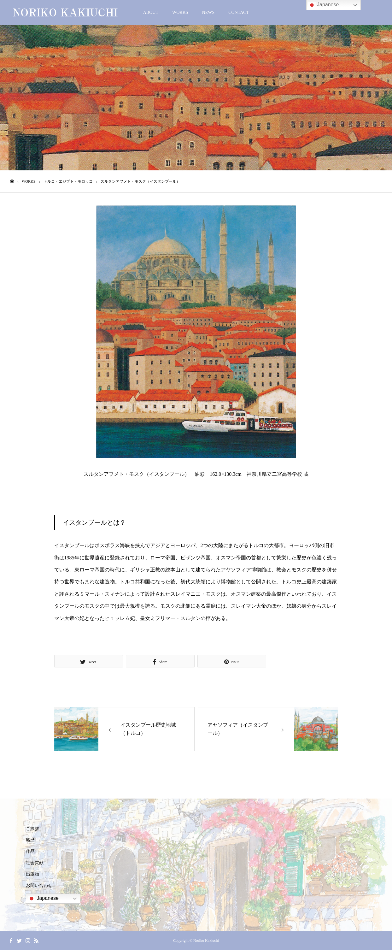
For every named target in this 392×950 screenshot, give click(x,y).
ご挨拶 (32, 828)
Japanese (43, 898)
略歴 (30, 840)
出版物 (32, 874)
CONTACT (238, 12)
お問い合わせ (39, 885)
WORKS (180, 12)
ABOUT (150, 12)
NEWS (208, 12)
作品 (30, 851)
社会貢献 (35, 862)
